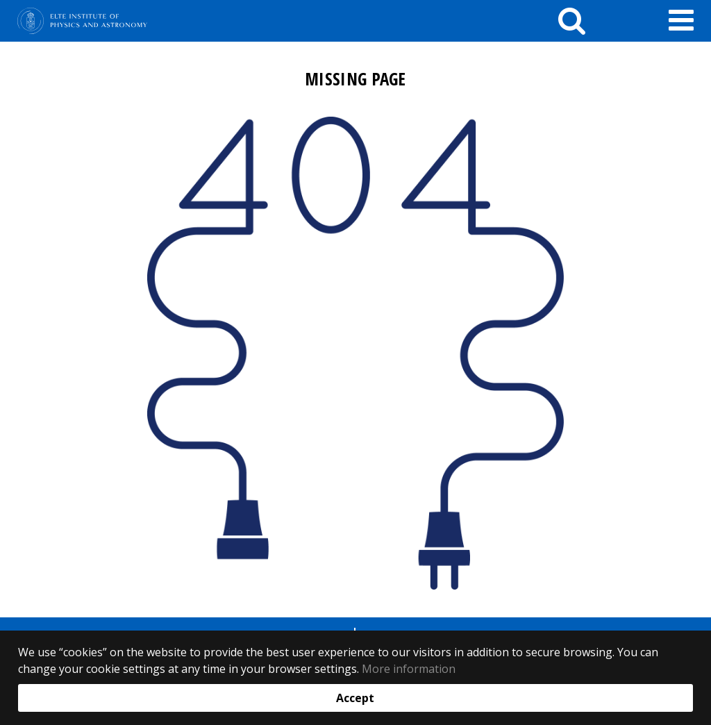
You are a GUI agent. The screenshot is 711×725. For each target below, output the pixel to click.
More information (408, 668)
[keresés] (571, 21)
